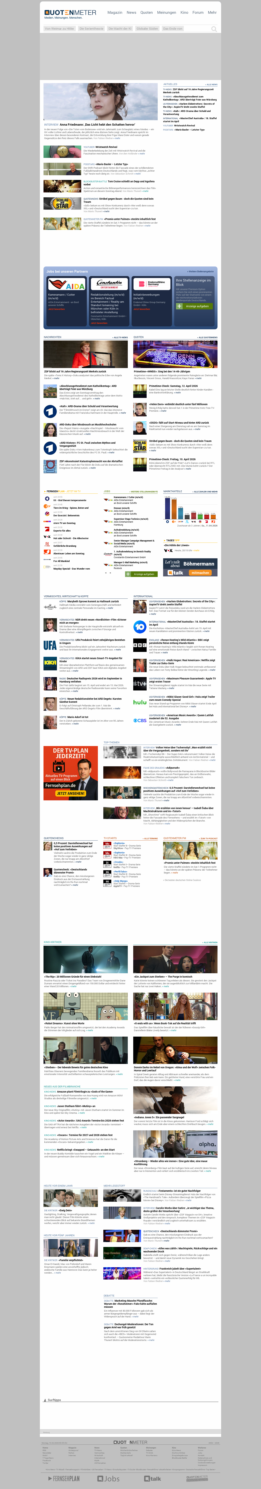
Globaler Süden (147, 28)
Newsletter (47, 1453)
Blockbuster (141, 1469)
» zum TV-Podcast (208, 838)
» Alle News (211, 84)
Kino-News (176, 1450)
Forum (198, 12)
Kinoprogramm (178, 1469)
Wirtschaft (98, 1455)
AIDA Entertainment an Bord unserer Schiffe (123, 499)
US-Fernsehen (100, 1463)
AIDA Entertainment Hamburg (126, 521)
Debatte (149, 1450)
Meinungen (166, 12)
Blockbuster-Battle (179, 1458)
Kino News (50, 1469)
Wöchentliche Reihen (129, 1450)
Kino (184, 12)
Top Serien (210, 1469)
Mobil (45, 1455)
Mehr (212, 12)
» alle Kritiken (210, 942)
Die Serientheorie (91, 28)
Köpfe (96, 1460)
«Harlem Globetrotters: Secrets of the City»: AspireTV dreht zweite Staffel (189, 105)
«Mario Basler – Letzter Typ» (184, 129)
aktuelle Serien (165, 1469)
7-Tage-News (48, 1458)
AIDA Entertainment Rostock (129, 543)
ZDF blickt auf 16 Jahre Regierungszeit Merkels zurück (188, 91)
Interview (72, 1455)
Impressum (202, 1465)
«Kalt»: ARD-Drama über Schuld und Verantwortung (187, 112)
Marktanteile (125, 1453)
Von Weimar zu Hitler (59, 28)
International (99, 1458)
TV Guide (131, 1469)
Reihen (71, 1453)
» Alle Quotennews (207, 337)
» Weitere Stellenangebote (200, 271)
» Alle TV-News (120, 337)
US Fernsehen (97, 1469)
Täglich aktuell (126, 1455)
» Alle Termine (150, 838)
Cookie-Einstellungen (207, 1462)
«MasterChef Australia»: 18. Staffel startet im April (190, 120)
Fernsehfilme (152, 1469)
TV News (107, 1469)
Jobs (200, 1453)
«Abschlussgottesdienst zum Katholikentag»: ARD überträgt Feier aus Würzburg (190, 98)
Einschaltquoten (119, 1469)
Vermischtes (99, 1453)
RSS (44, 1450)
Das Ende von (172, 28)
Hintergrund (73, 1450)
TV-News (98, 1450)
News (131, 12)
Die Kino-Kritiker (178, 1453)
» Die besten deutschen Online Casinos (182, 880)
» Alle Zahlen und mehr (205, 491)
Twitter (45, 1463)
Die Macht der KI (120, 28)
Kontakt (201, 1455)
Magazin (114, 12)
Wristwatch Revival (179, 125)
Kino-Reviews (151, 1455)
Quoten (146, 12)
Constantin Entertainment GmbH (127, 554)
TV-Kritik (149, 1453)
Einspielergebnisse (180, 1455)
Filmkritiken (86, 1469)
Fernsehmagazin (73, 1469)
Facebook (47, 1460)
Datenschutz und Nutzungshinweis (205, 1459)
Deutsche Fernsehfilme (195, 1469)
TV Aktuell (60, 1469)
